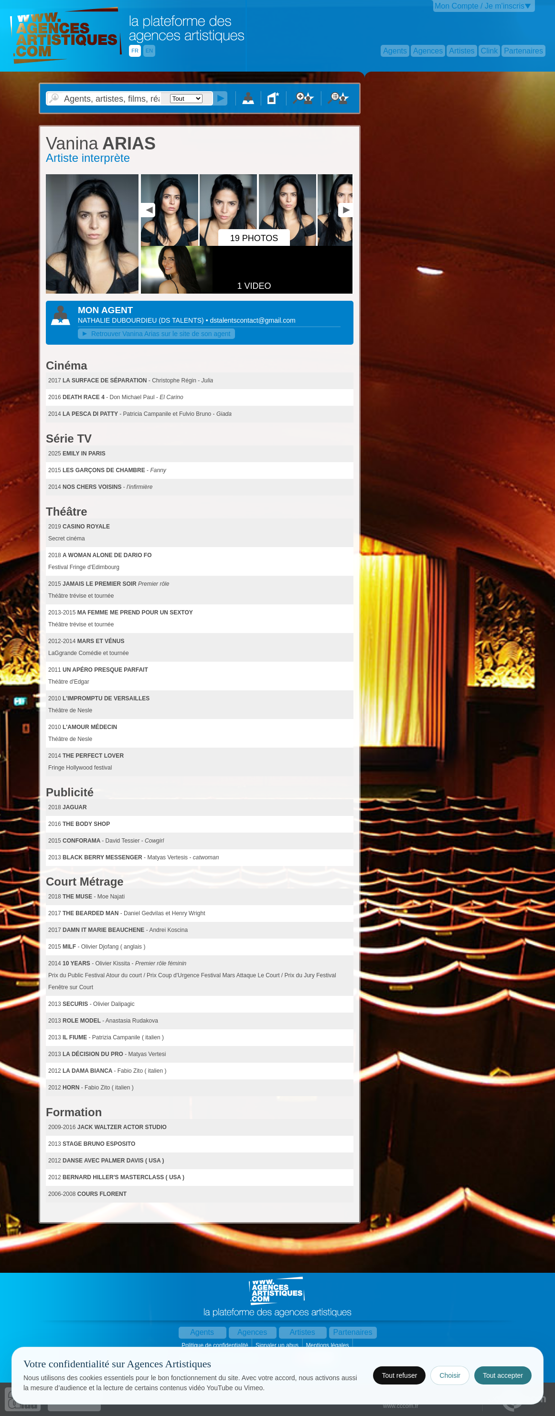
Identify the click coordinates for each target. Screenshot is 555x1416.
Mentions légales (328, 1345)
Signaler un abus (278, 1345)
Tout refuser (399, 1375)
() (182, 320)
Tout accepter (503, 1375)
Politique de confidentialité (215, 1345)
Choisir (449, 1375)
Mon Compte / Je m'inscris (479, 6)
